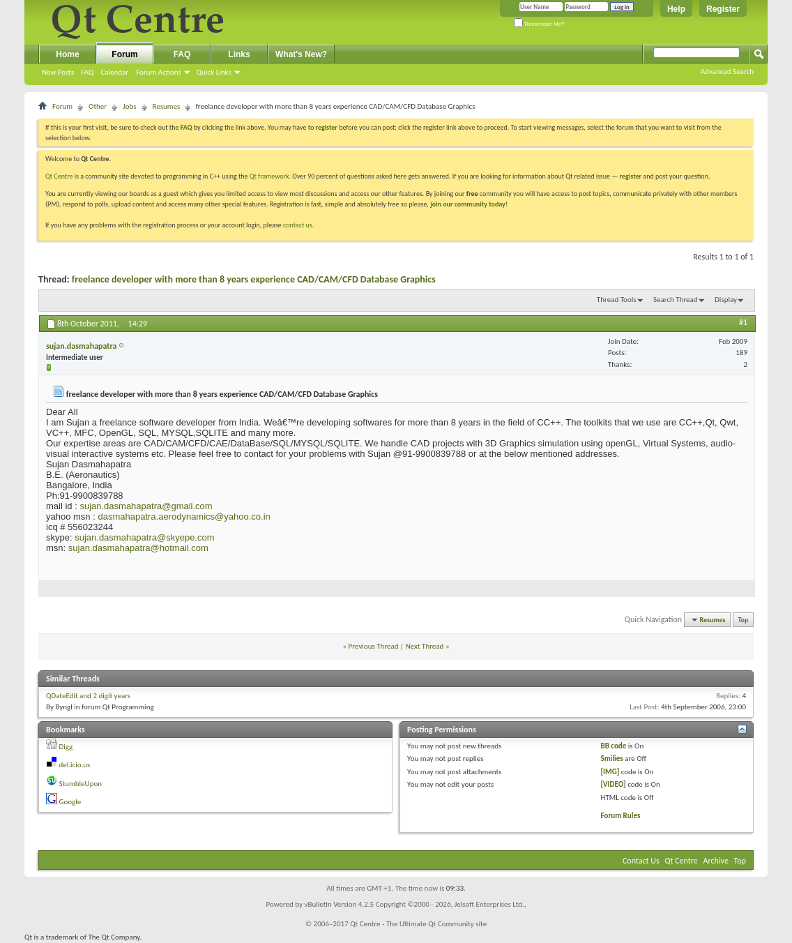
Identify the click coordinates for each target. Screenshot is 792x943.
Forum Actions (158, 72)
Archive (716, 861)
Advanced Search (727, 71)
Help (676, 9)
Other (98, 106)
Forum (124, 54)
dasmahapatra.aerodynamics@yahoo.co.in (184, 516)
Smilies (612, 758)
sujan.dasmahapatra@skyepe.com (144, 537)
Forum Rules (621, 815)
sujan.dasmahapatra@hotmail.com (138, 548)
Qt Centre (59, 176)
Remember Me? (539, 24)
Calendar (114, 72)
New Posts (58, 72)
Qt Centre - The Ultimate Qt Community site (418, 923)
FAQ (87, 72)
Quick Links (214, 72)
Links (239, 54)
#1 (743, 322)
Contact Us (641, 861)
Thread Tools (617, 299)
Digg (66, 746)
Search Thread (675, 299)
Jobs (129, 106)
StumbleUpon (80, 783)
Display (726, 299)
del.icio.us (75, 764)
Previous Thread (374, 646)
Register (723, 9)
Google (70, 801)
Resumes (167, 106)
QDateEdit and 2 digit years (88, 695)
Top (743, 619)
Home (67, 54)
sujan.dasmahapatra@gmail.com (145, 506)
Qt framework (269, 176)
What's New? (301, 54)
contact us (297, 224)
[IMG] (610, 771)
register (630, 176)
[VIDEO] (613, 784)
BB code (614, 745)
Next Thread (425, 646)
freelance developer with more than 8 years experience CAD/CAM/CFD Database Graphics (254, 279)
